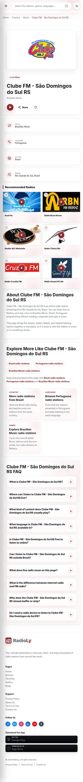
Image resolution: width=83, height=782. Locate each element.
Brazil (26, 17)
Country (16, 17)
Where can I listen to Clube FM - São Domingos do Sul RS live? (37, 496)
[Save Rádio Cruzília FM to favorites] (6, 261)
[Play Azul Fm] (22, 202)
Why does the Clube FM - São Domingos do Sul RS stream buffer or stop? (37, 599)
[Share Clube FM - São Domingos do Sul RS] (23, 107)
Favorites (10, 678)
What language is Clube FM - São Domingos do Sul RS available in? (37, 526)
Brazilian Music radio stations (24, 370)
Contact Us (11, 709)
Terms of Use (12, 706)
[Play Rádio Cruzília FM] (22, 268)
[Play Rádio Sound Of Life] (61, 268)
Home (6, 17)
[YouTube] (34, 724)
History (9, 682)
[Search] (66, 5)
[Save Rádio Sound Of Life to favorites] (46, 261)
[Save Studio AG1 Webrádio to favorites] (6, 228)
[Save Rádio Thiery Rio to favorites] (46, 228)
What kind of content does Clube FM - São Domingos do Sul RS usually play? (34, 511)
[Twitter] (14, 724)
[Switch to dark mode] (77, 6)
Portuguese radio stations (49, 363)
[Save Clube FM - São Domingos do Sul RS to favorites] (35, 107)
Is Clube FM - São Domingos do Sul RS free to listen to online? (36, 541)
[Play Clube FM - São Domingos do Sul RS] (10, 107)
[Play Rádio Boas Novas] (61, 202)
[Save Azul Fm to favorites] (6, 195)
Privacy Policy (12, 698)
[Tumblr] (41, 724)
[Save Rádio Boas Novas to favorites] (46, 195)
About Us (10, 702)
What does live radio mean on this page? (33, 570)
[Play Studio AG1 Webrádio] (22, 235)
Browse (9, 675)
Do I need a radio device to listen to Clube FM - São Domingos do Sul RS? (36, 614)
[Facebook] (7, 724)
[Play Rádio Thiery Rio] (61, 235)
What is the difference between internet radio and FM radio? (36, 584)
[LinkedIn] (27, 724)
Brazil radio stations (19, 363)
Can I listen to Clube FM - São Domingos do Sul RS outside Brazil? (37, 556)
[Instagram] (21, 724)
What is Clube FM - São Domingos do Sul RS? (36, 481)
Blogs (8, 686)
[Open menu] (6, 6)
